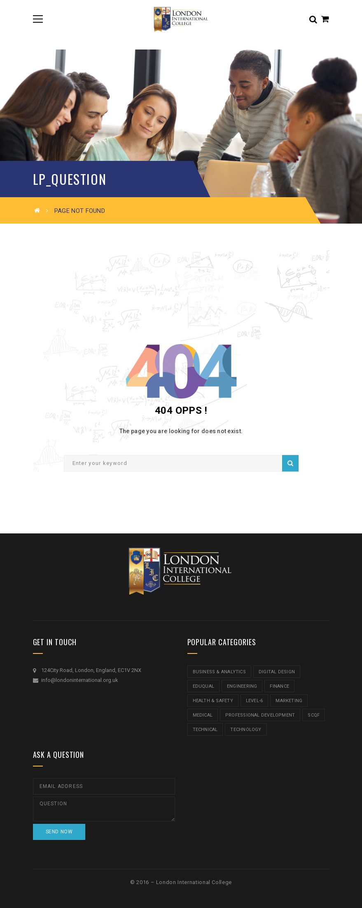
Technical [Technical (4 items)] (205, 729)
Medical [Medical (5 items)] (203, 715)
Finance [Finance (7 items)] (279, 686)
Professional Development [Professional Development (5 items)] (260, 715)
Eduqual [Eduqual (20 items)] (204, 686)
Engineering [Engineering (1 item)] (242, 686)
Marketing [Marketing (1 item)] (289, 700)
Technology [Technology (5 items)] (245, 729)
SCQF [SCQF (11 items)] (314, 715)
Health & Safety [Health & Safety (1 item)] (213, 700)
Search (290, 463)
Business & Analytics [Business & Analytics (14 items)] (219, 672)
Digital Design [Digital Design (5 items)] (277, 672)
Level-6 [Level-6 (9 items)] (254, 700)
